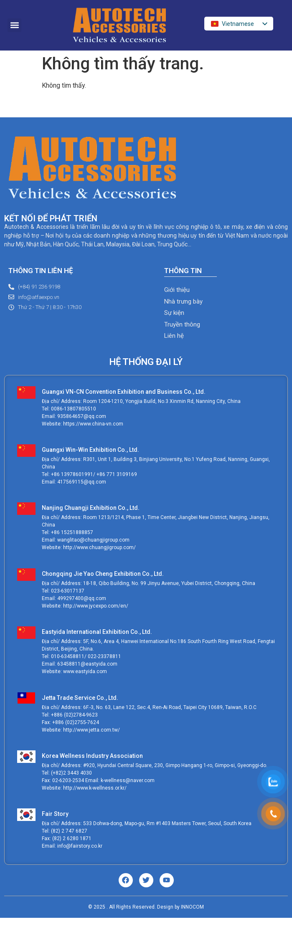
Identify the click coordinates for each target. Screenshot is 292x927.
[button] (14, 25)
